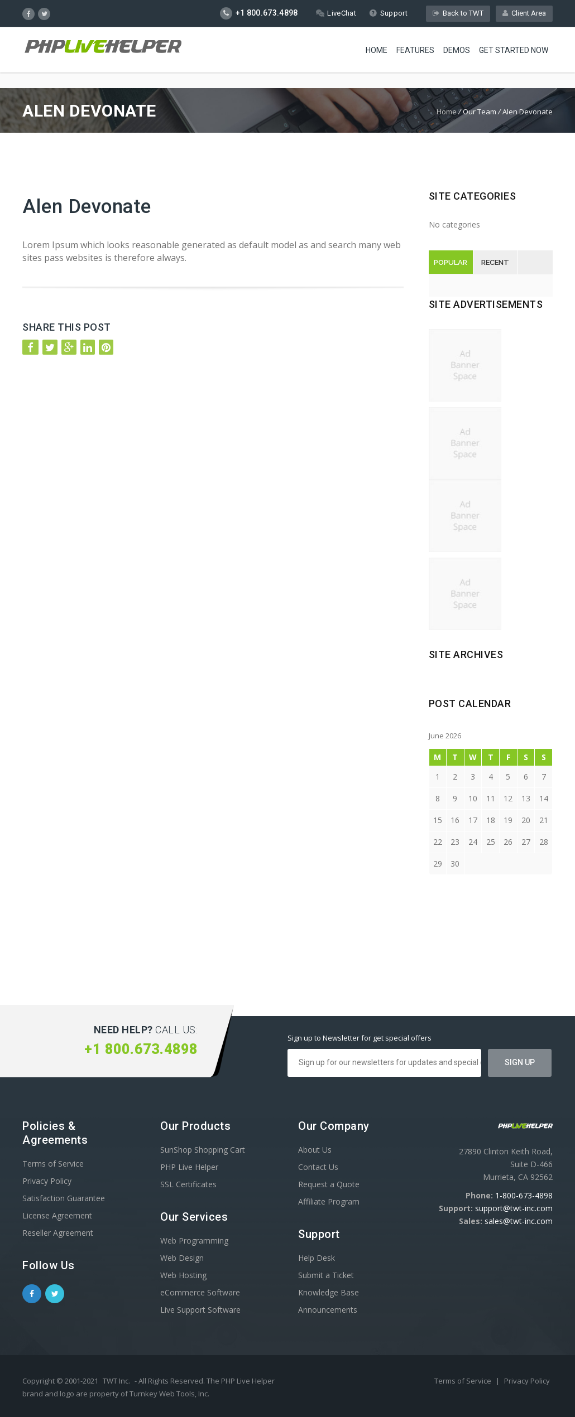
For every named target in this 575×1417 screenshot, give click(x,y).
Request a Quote (329, 1184)
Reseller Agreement (57, 1232)
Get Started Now (513, 50)
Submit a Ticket (326, 1275)
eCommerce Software (200, 1292)
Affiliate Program (329, 1201)
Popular (450, 262)
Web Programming (194, 1240)
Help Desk (316, 1257)
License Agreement (57, 1215)
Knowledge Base (328, 1292)
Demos (456, 50)
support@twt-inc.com (514, 1208)
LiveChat (336, 13)
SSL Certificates (188, 1184)
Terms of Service (53, 1163)
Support (388, 13)
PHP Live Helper (189, 1167)
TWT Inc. (116, 1381)
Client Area (524, 13)
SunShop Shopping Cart (202, 1149)
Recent (495, 262)
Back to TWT (458, 13)
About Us (315, 1149)
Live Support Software (200, 1309)
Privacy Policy (46, 1181)
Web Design (182, 1257)
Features (415, 50)
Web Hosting (183, 1275)
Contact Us (318, 1167)
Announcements (327, 1309)
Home (376, 50)
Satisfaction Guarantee (63, 1198)
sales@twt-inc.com (519, 1221)
